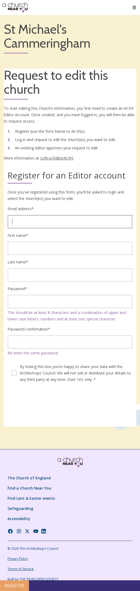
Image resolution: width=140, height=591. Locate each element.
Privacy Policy (18, 558)
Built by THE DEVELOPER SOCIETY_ (34, 579)
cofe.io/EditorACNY (56, 158)
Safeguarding (20, 508)
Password (17, 288)
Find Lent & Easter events (31, 498)
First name (18, 235)
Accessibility (19, 518)
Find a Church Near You (29, 488)
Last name (18, 261)
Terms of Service (21, 569)
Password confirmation (29, 329)
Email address (21, 208)
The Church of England (29, 477)
